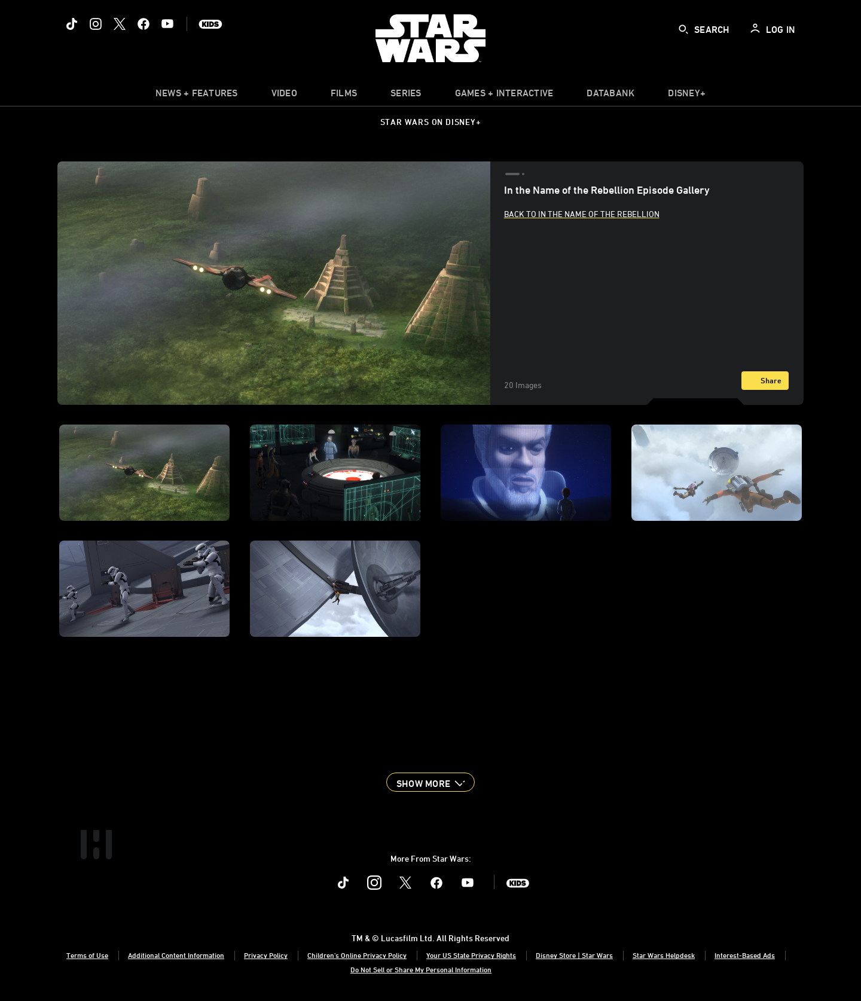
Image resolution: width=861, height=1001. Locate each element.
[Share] (765, 380)
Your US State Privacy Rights (471, 955)
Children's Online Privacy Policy (357, 955)
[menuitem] (284, 96)
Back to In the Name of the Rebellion (582, 214)
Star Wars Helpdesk (664, 955)
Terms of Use (87, 955)
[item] (197, 96)
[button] (430, 782)
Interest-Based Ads (745, 955)
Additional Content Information (176, 955)
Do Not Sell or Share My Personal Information (420, 969)
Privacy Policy (266, 955)
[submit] (683, 29)
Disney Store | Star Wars (574, 955)
